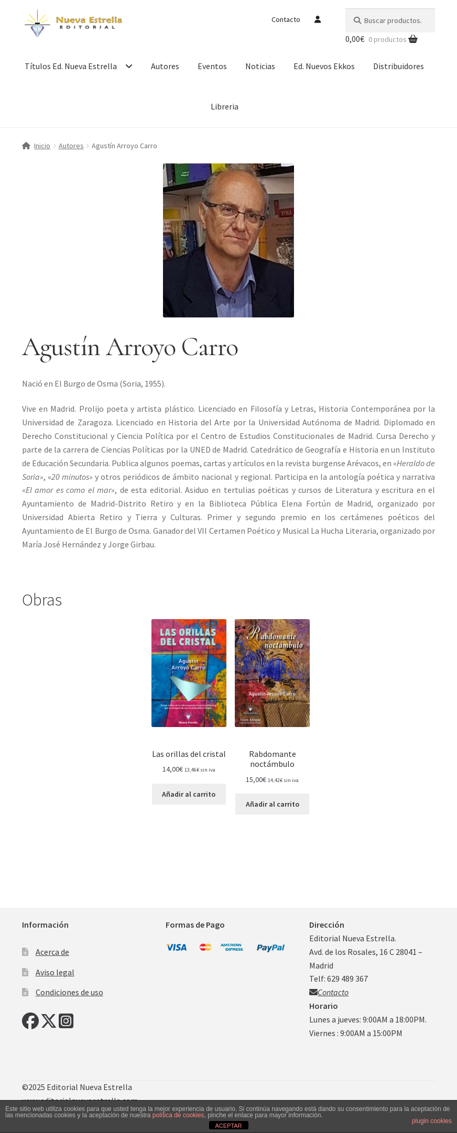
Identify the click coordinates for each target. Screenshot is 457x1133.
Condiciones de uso (69, 992)
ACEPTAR (228, 1126)
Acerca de (52, 952)
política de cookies (178, 1115)
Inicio (42, 145)
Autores (165, 66)
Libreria (224, 106)
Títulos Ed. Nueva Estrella (71, 66)
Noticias (260, 66)
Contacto (285, 19)
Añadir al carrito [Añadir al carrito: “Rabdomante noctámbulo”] (272, 804)
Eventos (212, 66)
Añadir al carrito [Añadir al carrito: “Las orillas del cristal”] (188, 794)
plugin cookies (432, 1121)
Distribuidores (398, 66)
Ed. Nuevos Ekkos (324, 66)
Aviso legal (55, 972)
